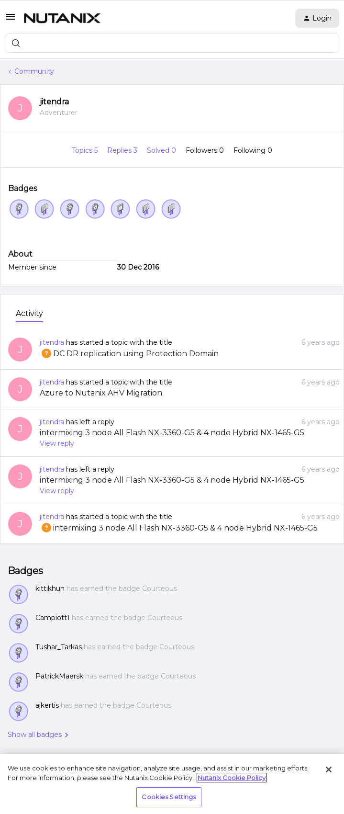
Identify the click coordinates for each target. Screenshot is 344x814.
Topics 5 (86, 150)
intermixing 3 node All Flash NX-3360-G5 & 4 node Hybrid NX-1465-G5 (172, 432)
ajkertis (47, 705)
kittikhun (50, 588)
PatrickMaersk (59, 676)
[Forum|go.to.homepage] (62, 18)
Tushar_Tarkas (58, 647)
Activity (29, 313)
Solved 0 (162, 150)
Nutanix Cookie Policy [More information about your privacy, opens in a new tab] (232, 777)
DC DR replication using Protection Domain (129, 353)
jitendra (54, 101)
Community (34, 71)
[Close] (328, 769)
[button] (10, 20)
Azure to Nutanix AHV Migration (101, 392)
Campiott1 (52, 617)
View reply (57, 443)
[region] (172, 784)
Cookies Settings (169, 797)
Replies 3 (123, 150)
